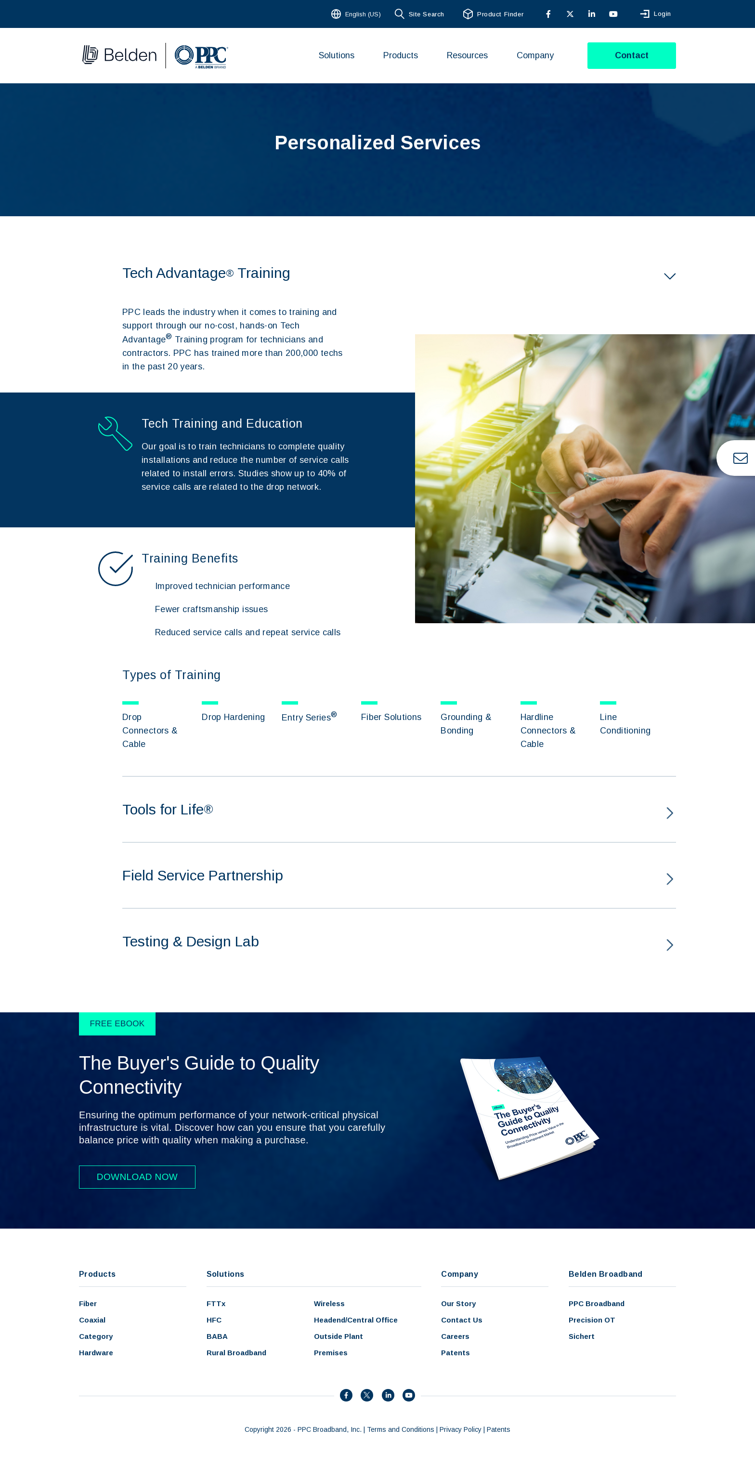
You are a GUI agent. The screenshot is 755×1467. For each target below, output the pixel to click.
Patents (498, 1429)
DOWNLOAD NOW (137, 1177)
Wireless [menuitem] (329, 1303)
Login (662, 14)
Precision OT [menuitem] (592, 1320)
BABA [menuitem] (217, 1336)
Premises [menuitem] (331, 1353)
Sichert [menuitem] (582, 1336)
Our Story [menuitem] (458, 1303)
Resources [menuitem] (467, 55)
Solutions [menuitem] (336, 55)
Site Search (426, 14)
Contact (632, 55)
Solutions (226, 1274)
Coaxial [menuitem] (92, 1320)
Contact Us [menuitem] (461, 1320)
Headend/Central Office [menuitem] (356, 1320)
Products (97, 1274)
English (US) (363, 14)
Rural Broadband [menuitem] (236, 1353)
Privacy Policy (461, 1429)
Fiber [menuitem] (88, 1303)
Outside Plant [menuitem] (338, 1336)
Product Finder (500, 14)
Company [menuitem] (535, 55)
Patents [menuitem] (455, 1353)
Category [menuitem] (96, 1336)
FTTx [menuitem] (216, 1303)
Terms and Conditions (400, 1429)
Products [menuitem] (400, 55)
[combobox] (357, 14)
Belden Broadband (606, 1274)
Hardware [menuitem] (96, 1353)
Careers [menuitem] (455, 1336)
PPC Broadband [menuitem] (597, 1303)
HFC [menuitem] (214, 1320)
